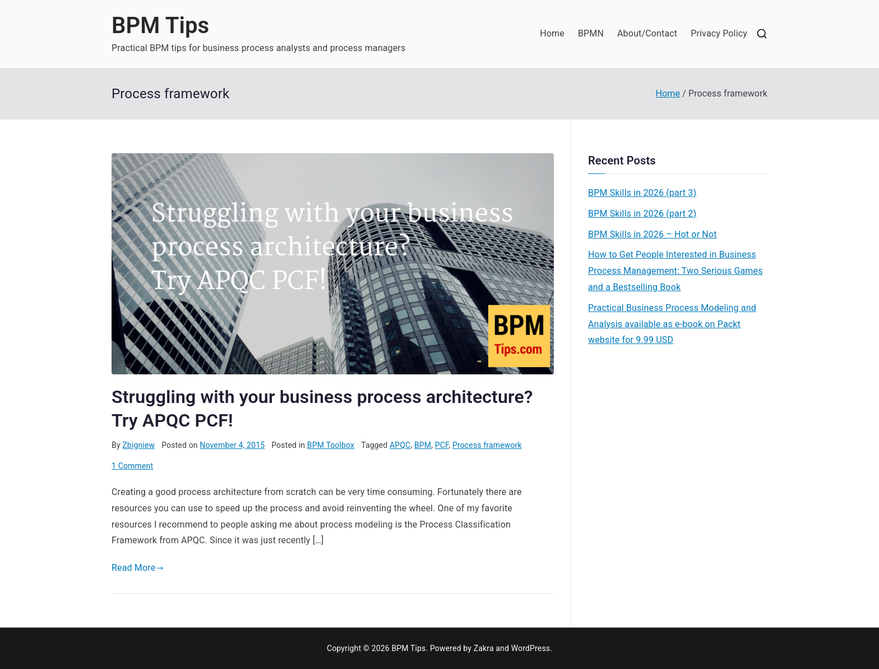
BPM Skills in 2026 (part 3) (642, 192)
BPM (422, 445)
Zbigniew (138, 445)
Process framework (487, 445)
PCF (442, 445)
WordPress (530, 648)
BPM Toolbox (330, 445)
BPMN (591, 33)
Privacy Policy (719, 33)
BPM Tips (160, 25)
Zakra (484, 648)
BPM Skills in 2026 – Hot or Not (652, 234)
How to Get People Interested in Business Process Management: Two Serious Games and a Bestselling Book (675, 270)
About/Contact (647, 33)
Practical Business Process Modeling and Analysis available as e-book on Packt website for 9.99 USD (672, 324)
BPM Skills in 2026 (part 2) (642, 213)
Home (552, 33)
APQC (400, 445)
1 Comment (132, 465)
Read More (138, 567)
